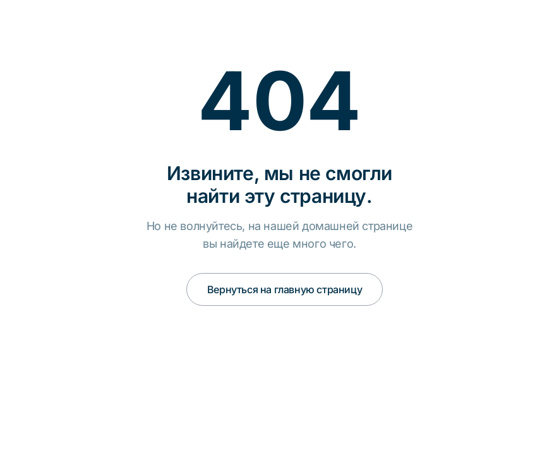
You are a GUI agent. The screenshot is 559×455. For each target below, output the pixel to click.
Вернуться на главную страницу (284, 289)
